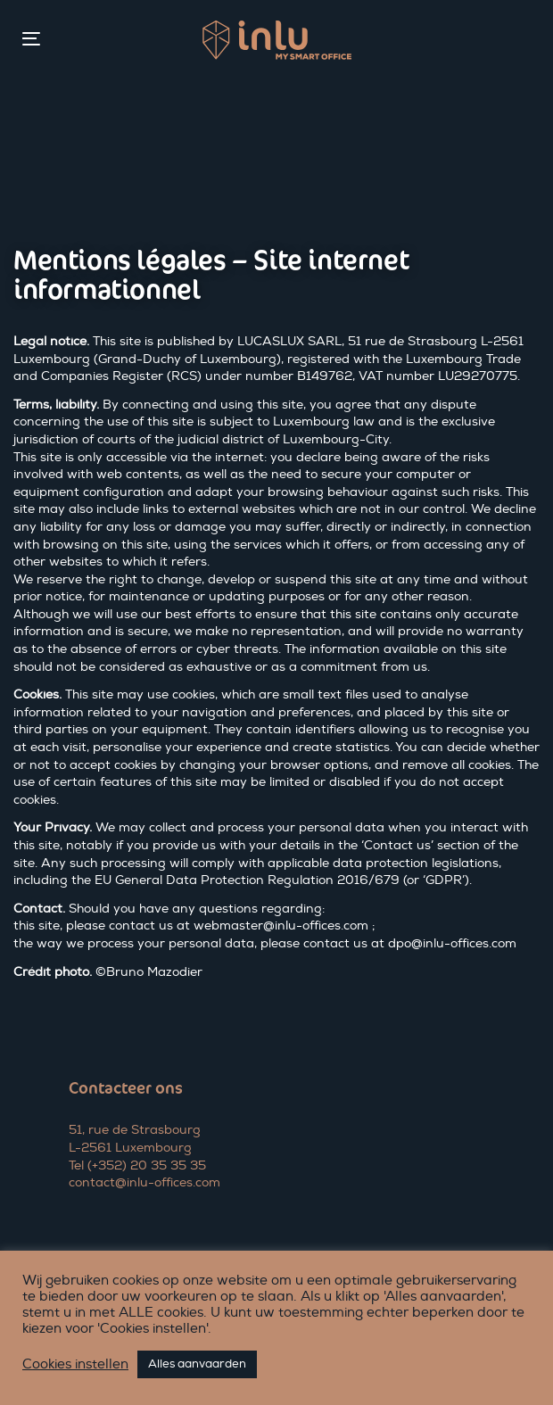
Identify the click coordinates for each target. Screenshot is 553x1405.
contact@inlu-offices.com (144, 1182)
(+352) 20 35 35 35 (146, 1165)
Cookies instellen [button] (75, 1365)
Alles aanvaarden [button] (197, 1364)
